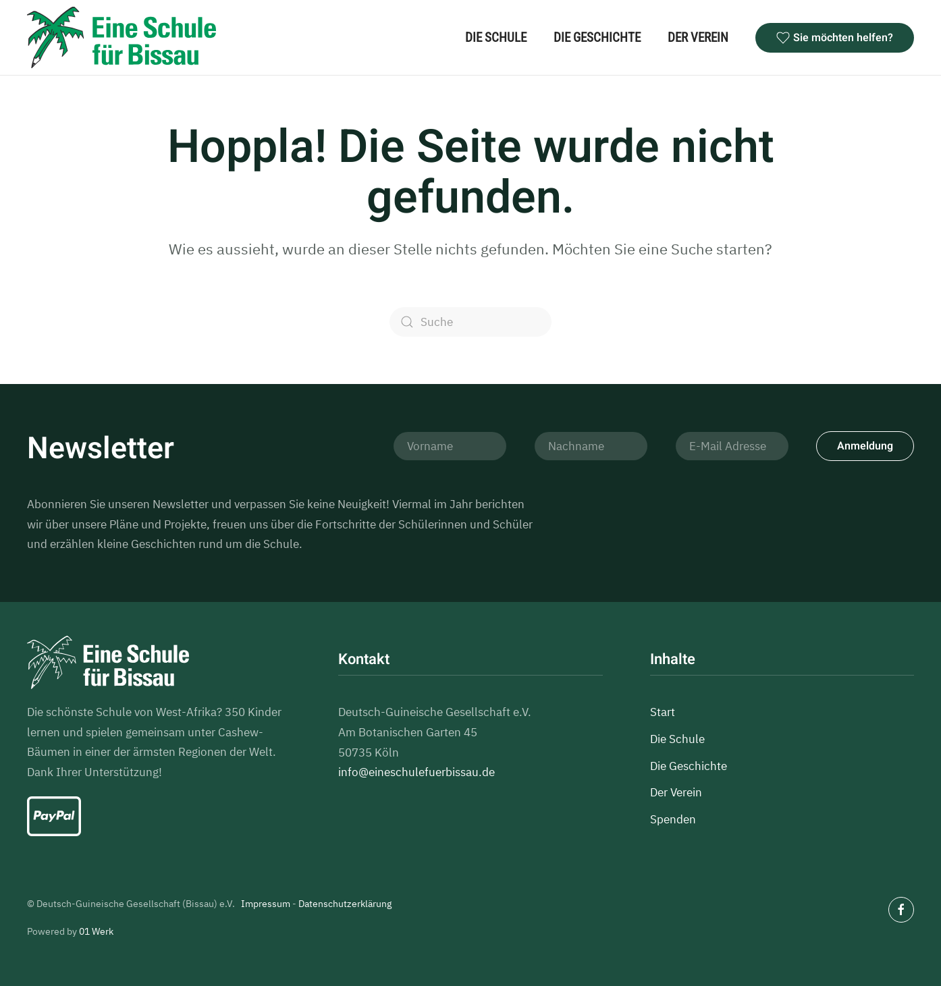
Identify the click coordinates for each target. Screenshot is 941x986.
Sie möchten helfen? (834, 38)
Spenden (673, 819)
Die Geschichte (597, 37)
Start (662, 712)
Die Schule (496, 37)
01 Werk (96, 931)
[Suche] (470, 322)
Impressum (265, 904)
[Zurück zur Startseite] (121, 37)
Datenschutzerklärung (345, 904)
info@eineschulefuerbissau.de (416, 772)
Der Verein (698, 37)
